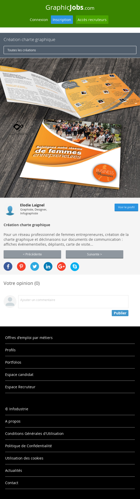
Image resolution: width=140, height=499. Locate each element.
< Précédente (32, 254)
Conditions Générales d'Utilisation (34, 433)
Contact (11, 482)
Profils (10, 349)
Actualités (13, 470)
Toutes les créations (21, 50)
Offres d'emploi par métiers (29, 337)
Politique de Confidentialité (28, 445)
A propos (13, 421)
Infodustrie (18, 408)
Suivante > (94, 254)
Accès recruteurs (92, 19)
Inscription (62, 19)
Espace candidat (19, 374)
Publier (120, 313)
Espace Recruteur (20, 386)
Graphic (70, 7)
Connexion (39, 19)
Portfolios (13, 362)
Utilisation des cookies (24, 458)
